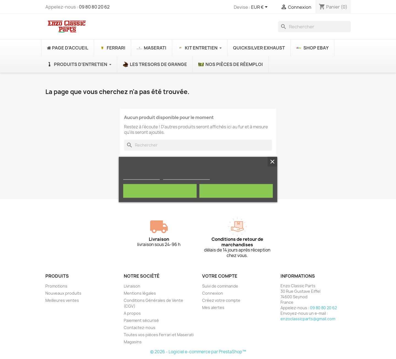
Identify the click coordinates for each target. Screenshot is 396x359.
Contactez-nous (139, 327)
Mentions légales (140, 293)
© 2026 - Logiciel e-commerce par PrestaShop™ (198, 352)
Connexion (212, 293)
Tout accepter (236, 191)
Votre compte (219, 276)
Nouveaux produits (63, 293)
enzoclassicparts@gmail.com (307, 318)
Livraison (132, 286)
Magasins (133, 341)
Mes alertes (213, 307)
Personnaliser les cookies (186, 177)
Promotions (56, 286)
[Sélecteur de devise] (260, 7)
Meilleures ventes (62, 300)
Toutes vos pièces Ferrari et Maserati (159, 334)
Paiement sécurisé (141, 320)
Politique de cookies (141, 177)
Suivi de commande (220, 286)
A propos (132, 313)
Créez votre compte (221, 300)
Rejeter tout (159, 191)
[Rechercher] (314, 26)
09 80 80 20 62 (94, 7)
